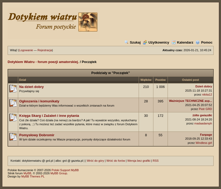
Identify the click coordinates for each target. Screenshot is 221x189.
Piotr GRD (205, 109)
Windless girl (203, 142)
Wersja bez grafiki (138, 160)
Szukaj (132, 42)
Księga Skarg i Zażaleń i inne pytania (49, 116)
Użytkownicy (156, 42)
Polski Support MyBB (65, 170)
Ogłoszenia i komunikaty (39, 101)
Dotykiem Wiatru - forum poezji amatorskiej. (43, 62)
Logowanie (26, 50)
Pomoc (203, 42)
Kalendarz (182, 42)
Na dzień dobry (31, 87)
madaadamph (203, 123)
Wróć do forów (115, 160)
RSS (156, 160)
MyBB (27, 173)
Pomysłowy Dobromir (36, 135)
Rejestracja (45, 50)
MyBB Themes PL (32, 176)
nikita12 (207, 94)
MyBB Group (59, 173)
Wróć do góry (95, 160)
